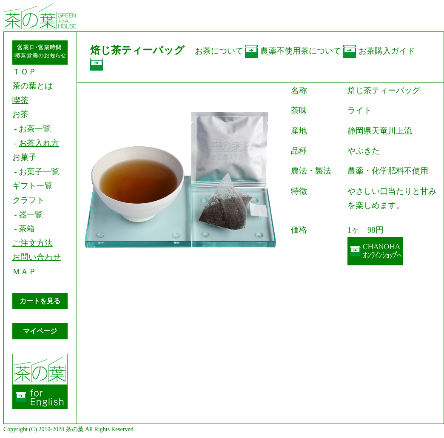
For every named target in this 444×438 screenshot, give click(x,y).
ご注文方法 (32, 243)
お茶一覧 (35, 128)
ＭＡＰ (24, 271)
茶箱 (27, 228)
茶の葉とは (32, 85)
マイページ (40, 331)
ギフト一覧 (32, 185)
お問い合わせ (36, 257)
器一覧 (31, 214)
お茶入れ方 (39, 143)
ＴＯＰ (24, 71)
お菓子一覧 (39, 171)
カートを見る (40, 300)
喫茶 (20, 100)
